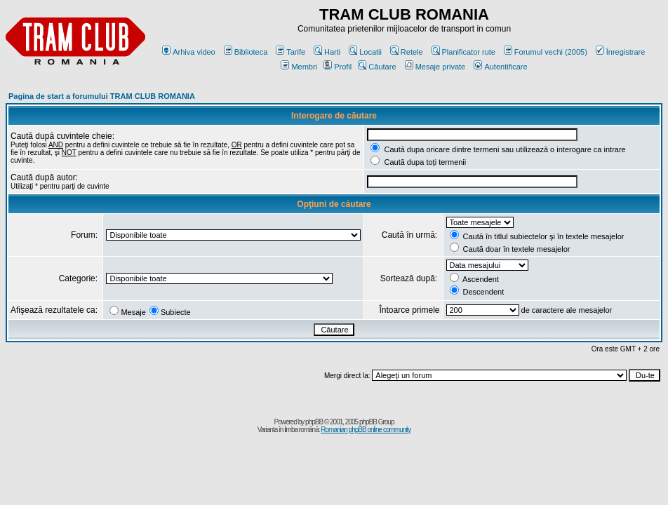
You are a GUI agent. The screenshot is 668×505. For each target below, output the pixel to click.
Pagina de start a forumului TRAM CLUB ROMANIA (101, 96)
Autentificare (500, 66)
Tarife (290, 52)
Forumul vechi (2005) (545, 52)
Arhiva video (188, 52)
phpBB (314, 422)
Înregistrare (621, 52)
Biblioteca (246, 52)
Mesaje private (435, 66)
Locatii (365, 52)
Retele (406, 52)
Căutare (377, 66)
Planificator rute (463, 52)
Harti (327, 52)
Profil (337, 66)
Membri (299, 66)
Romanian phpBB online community (365, 429)
